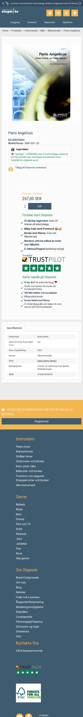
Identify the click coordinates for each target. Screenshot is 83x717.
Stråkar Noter (24, 456)
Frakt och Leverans (28, 597)
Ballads (20, 504)
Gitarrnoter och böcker (30, 461)
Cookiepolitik (24, 616)
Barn (19, 514)
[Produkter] (58, 13)
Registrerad (41, 421)
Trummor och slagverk (30, 476)
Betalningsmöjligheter (30, 607)
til (21, 650)
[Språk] (49, 13)
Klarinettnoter (24, 451)
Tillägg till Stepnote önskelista (27, 169)
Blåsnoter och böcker (29, 471)
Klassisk (21, 534)
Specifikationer (14, 328)
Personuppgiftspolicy (29, 621)
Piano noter (23, 446)
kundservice (30, 650)
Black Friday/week (27, 577)
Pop (18, 548)
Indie (19, 529)
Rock (19, 553)
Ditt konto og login (27, 626)
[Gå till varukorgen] (74, 13)
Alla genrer (22, 558)
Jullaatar (21, 543)
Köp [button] (40, 206)
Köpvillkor (22, 611)
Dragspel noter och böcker (32, 480)
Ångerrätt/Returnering (30, 602)
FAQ (18, 636)
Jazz (19, 538)
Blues (19, 509)
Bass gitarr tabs (26, 466)
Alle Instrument (25, 485)
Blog (19, 587)
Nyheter (21, 592)
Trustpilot (27, 255)
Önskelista (22, 631)
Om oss (21, 582)
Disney (20, 519)
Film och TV (23, 524)
